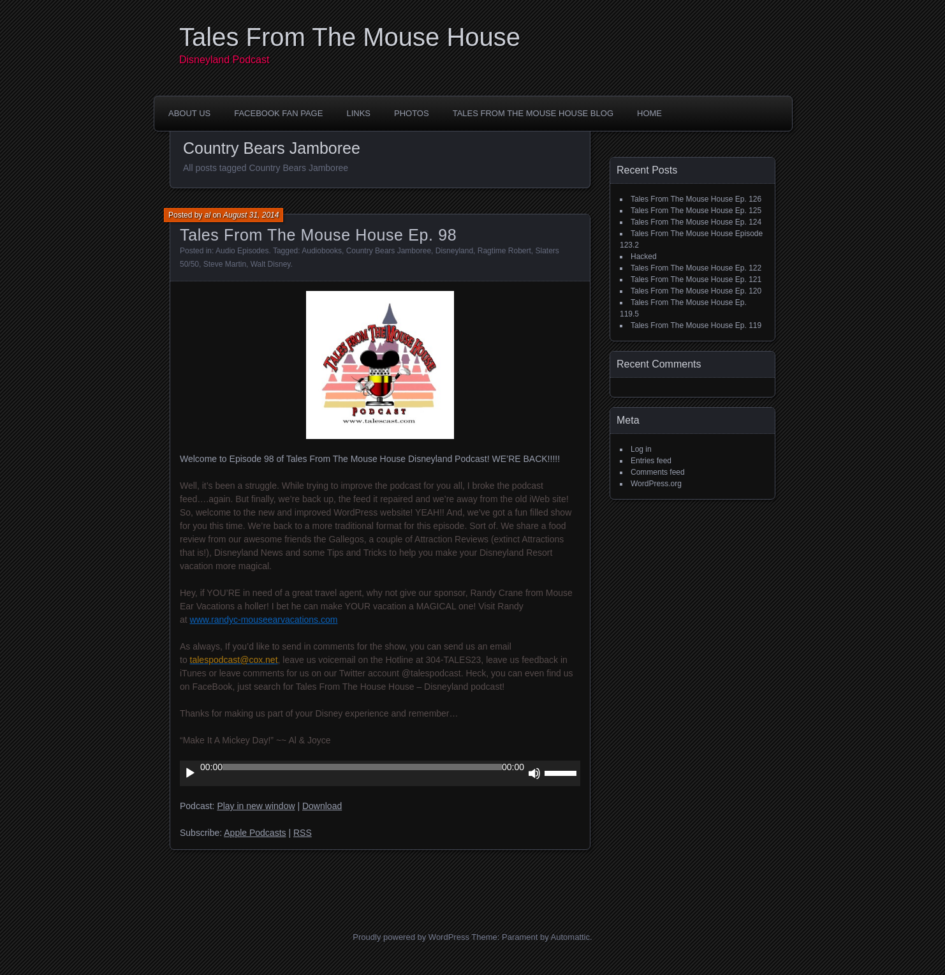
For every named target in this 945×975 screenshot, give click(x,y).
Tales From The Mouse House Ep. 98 (318, 235)
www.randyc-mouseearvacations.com (264, 619)
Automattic (570, 937)
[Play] (190, 773)
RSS (302, 833)
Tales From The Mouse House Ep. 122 (696, 268)
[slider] (362, 767)
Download (322, 806)
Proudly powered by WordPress (411, 937)
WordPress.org (656, 483)
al (207, 215)
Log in (641, 449)
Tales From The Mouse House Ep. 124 (696, 222)
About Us (189, 113)
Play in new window (256, 806)
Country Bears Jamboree (388, 250)
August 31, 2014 (251, 215)
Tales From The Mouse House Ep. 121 (696, 279)
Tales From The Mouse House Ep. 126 (696, 199)
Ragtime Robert (504, 250)
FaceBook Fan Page (278, 113)
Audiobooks (322, 250)
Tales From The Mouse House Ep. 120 (696, 291)
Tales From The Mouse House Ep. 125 (696, 210)
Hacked (644, 256)
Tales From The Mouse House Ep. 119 (696, 325)
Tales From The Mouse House (349, 37)
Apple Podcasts (255, 833)
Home (649, 113)
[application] (380, 773)
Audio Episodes (242, 250)
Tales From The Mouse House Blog (533, 113)
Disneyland (454, 250)
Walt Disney (271, 264)
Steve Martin (224, 264)
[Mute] (534, 773)
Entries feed (651, 460)
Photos (411, 113)
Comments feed (658, 472)
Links (358, 113)
